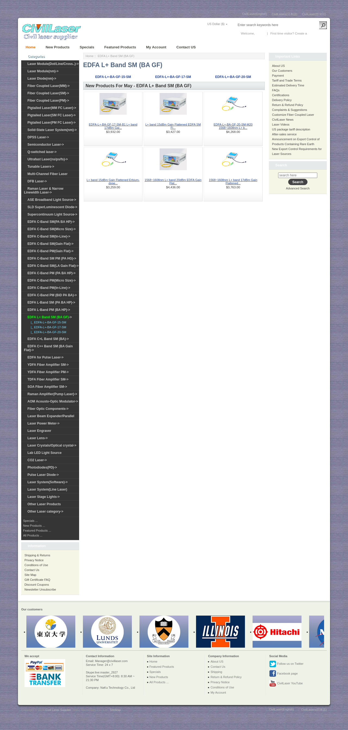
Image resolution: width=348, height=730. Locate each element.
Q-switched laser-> (42, 152)
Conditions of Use (36, 565)
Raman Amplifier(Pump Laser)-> (52, 394)
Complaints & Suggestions (289, 109)
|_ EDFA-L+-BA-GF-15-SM (47, 322)
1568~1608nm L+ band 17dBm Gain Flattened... (233, 181)
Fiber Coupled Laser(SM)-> (48, 93)
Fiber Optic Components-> (48, 409)
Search (281, 165)
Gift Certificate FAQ (37, 579)
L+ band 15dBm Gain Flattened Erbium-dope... (113, 181)
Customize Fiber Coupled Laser (293, 114)
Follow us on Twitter (286, 663)
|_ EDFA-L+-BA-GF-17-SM (47, 327)
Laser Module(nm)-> (42, 71)
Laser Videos (281, 124)
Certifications (281, 95)
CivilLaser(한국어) (314, 14)
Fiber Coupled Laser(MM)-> (48, 86)
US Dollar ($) (216, 24)
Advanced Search (298, 188)
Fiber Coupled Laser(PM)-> (48, 100)
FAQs (276, 90)
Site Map (30, 574)
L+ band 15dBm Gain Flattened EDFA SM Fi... (173, 126)
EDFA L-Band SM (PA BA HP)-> (51, 302)
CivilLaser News (283, 119)
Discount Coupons (36, 584)
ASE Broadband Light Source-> (51, 200)
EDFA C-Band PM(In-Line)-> (48, 288)
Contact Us (31, 570)
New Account (317, 33)
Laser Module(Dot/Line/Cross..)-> (53, 64)
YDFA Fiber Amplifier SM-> (48, 365)
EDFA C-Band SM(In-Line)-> (48, 236)
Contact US (186, 47)
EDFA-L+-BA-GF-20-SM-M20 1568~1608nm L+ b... (233, 126)
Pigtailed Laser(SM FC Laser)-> (51, 115)
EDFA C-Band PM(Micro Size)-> (51, 280)
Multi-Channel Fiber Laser (47, 174)
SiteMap (115, 710)
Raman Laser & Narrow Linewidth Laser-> (43, 190)
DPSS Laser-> (38, 137)
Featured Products (120, 47)
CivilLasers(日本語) (284, 14)
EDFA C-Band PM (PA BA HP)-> (51, 273)
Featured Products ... (37, 530)
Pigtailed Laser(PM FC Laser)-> (51, 122)
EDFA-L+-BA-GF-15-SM (113, 77)
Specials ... (30, 520)
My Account (156, 47)
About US (278, 65)
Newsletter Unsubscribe (40, 589)
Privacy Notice (34, 560)
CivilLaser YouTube (286, 683)
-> (49, 317)
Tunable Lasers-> (40, 167)
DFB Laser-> (37, 181)
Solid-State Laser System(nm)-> (52, 130)
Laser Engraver (39, 431)
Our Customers (282, 70)
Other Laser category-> (45, 511)
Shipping (216, 671)
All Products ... (32, 535)
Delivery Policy (282, 100)
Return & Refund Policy (287, 105)
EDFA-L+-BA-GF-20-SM (233, 77)
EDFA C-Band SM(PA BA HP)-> (50, 222)
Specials (87, 47)
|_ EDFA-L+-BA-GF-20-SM (47, 332)
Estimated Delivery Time (288, 85)
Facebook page (283, 673)
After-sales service (284, 134)
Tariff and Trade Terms (287, 80)
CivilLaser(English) (254, 13)
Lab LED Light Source (44, 453)
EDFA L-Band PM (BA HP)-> (48, 310)
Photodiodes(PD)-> (42, 467)
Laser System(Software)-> (47, 482)
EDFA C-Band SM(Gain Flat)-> (50, 244)
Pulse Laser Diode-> (43, 475)
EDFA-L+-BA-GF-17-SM (173, 77)
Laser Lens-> (37, 438)
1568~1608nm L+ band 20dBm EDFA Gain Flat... (173, 181)
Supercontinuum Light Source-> (52, 214)
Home (31, 47)
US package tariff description (291, 129)
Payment (278, 75)
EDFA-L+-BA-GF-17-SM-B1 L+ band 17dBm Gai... (113, 126)
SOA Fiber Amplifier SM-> (47, 387)
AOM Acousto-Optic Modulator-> (52, 401)
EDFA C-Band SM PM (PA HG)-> (51, 258)
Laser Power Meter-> (43, 423)
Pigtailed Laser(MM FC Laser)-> (51, 108)
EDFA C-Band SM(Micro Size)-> (51, 229)
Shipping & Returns (37, 555)
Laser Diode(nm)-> (41, 78)
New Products (58, 47)
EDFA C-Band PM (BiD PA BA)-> (52, 295)
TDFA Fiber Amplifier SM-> (48, 379)
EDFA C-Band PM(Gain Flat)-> (50, 251)
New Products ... (34, 525)
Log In (260, 33)
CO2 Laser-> (37, 460)
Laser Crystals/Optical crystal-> (51, 445)
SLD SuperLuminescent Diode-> (52, 207)
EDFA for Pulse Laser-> (45, 357)
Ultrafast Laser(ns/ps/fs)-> (47, 159)
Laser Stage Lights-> (43, 497)
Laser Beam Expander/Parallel (50, 416)
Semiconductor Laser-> (45, 144)
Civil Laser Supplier (58, 710)
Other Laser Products (44, 504)
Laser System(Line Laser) (47, 489)
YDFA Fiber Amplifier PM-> (48, 372)
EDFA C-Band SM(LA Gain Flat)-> (53, 266)
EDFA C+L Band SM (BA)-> (48, 339)
